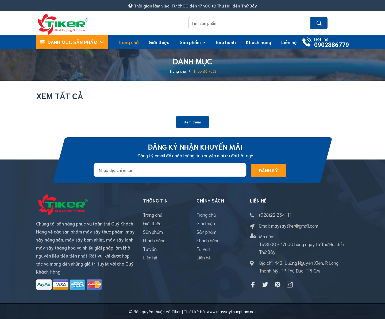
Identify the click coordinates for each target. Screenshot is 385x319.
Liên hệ (150, 257)
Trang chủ (152, 214)
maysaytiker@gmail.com (294, 225)
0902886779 (331, 45)
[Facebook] (253, 284)
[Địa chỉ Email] (170, 170)
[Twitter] (265, 284)
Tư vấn (150, 249)
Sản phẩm (153, 232)
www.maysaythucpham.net (231, 311)
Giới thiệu (152, 223)
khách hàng (154, 240)
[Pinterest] (277, 284)
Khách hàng (208, 240)
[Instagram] (290, 284)
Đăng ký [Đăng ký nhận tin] (268, 170)
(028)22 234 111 (275, 214)
